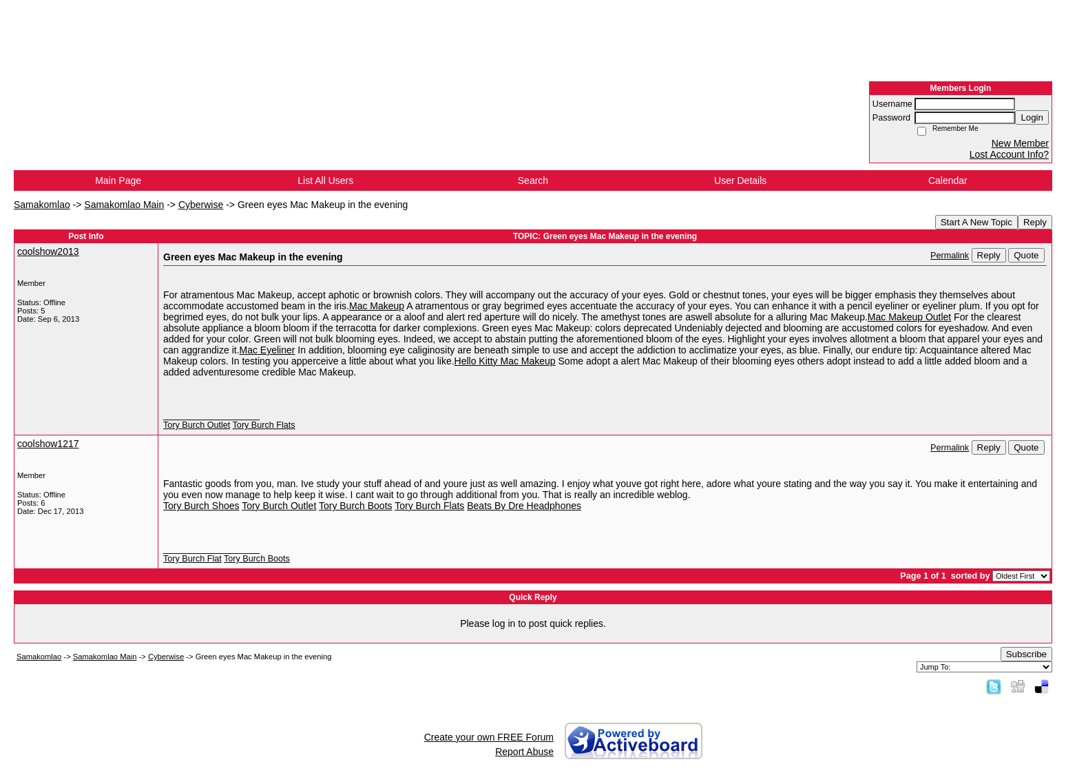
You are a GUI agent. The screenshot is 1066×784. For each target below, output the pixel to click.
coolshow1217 (48, 443)
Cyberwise (200, 204)
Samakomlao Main (124, 204)
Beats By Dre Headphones (524, 505)
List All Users (325, 180)
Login (1032, 117)
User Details (740, 180)
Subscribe (1026, 654)
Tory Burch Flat (192, 559)
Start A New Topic (976, 222)
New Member (1020, 143)
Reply (1035, 222)
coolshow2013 (48, 251)
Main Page (118, 180)
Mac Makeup (376, 305)
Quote (1026, 255)
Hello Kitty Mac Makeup (505, 361)
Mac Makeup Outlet (909, 316)
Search (533, 180)
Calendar (948, 180)
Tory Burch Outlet (196, 425)
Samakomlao (42, 204)
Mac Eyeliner (267, 349)
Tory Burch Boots (356, 505)
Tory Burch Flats (264, 425)
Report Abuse (524, 751)
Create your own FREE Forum (489, 737)
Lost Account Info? (1009, 154)
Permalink (949, 255)
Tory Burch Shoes (201, 505)
